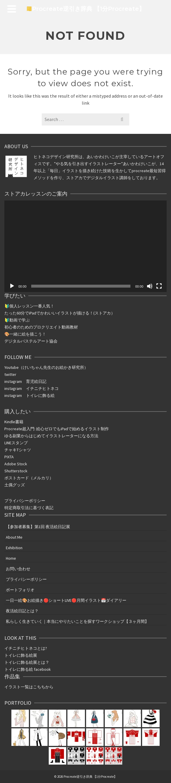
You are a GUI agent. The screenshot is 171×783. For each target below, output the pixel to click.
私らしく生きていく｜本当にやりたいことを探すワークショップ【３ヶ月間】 (77, 621)
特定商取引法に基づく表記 (28, 507)
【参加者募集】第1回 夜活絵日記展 (38, 526)
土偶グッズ (14, 485)
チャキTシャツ (17, 449)
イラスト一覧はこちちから (28, 686)
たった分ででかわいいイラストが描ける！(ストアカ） (59, 313)
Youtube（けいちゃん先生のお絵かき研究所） (46, 367)
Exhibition (14, 547)
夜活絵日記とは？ (22, 610)
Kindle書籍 (13, 421)
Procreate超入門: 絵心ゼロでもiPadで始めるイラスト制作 (56, 428)
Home (11, 558)
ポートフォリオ (20, 589)
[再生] (12, 286)
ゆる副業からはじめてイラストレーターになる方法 (51, 435)
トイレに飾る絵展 (21, 655)
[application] (85, 246)
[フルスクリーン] (159, 286)
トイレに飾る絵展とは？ (26, 662)
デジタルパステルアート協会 (30, 341)
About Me (14, 537)
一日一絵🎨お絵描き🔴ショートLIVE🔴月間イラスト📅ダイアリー (66, 600)
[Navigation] (11, 9)
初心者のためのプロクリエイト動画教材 (41, 327)
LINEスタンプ (16, 442)
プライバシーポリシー (24, 500)
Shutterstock (15, 470)
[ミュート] (150, 286)
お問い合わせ (18, 568)
